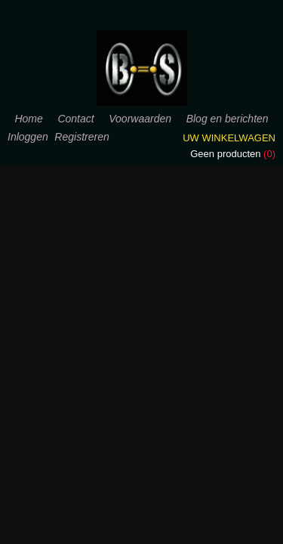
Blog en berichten (227, 119)
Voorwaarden (140, 119)
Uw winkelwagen (229, 138)
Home (28, 119)
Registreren (81, 137)
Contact (75, 119)
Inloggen (28, 137)
